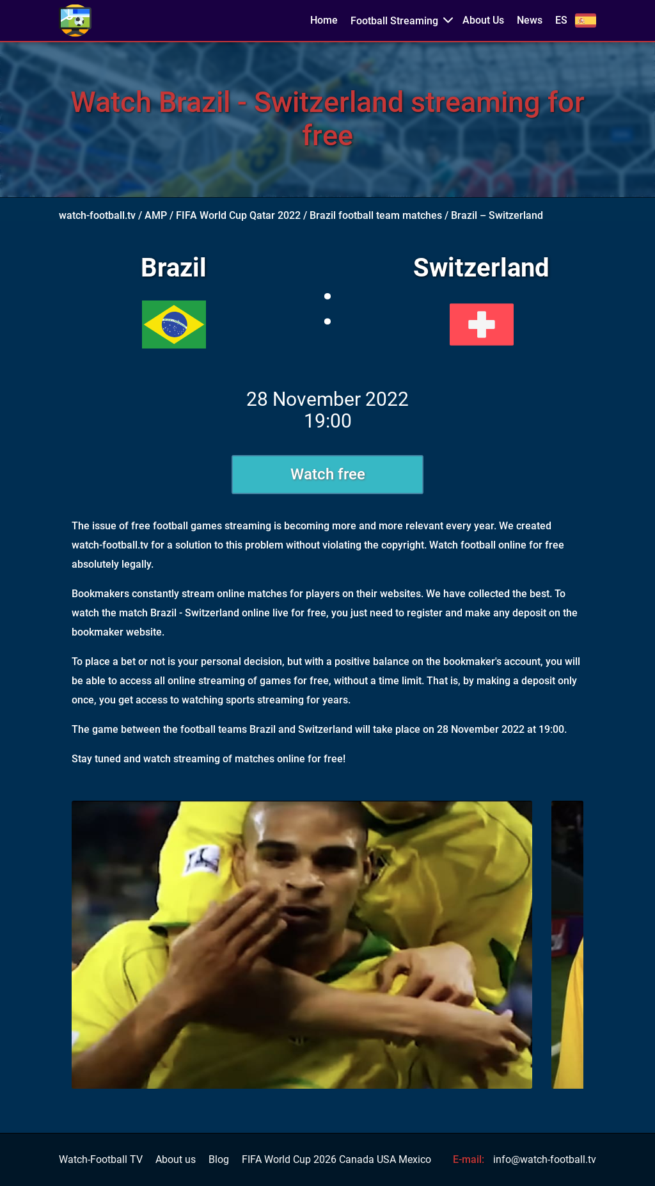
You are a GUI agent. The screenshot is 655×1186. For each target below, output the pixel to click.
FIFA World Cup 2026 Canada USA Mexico (336, 1160)
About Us (483, 20)
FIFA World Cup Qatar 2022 (238, 215)
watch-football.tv (97, 215)
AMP (156, 215)
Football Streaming (394, 20)
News (529, 20)
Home (324, 20)
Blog (219, 1160)
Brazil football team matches (376, 215)
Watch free (327, 474)
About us (175, 1160)
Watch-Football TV (101, 1160)
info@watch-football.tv (544, 1159)
